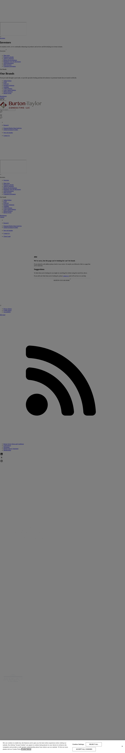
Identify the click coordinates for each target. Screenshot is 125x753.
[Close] (122, 746)
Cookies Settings (78, 744)
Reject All (93, 744)
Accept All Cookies (84, 749)
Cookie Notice (26, 749)
